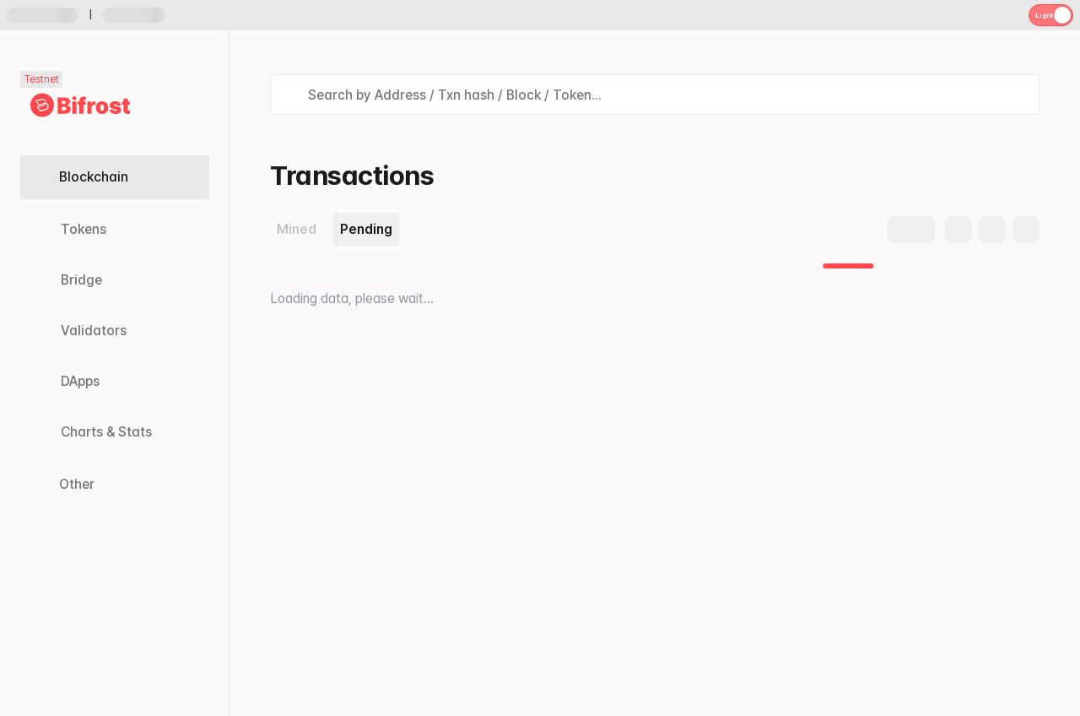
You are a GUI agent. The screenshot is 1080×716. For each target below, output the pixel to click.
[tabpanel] (655, 286)
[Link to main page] (80, 105)
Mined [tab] (296, 229)
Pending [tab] (366, 229)
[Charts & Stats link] (114, 432)
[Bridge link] (114, 280)
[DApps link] (114, 381)
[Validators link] (114, 331)
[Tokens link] (114, 229)
